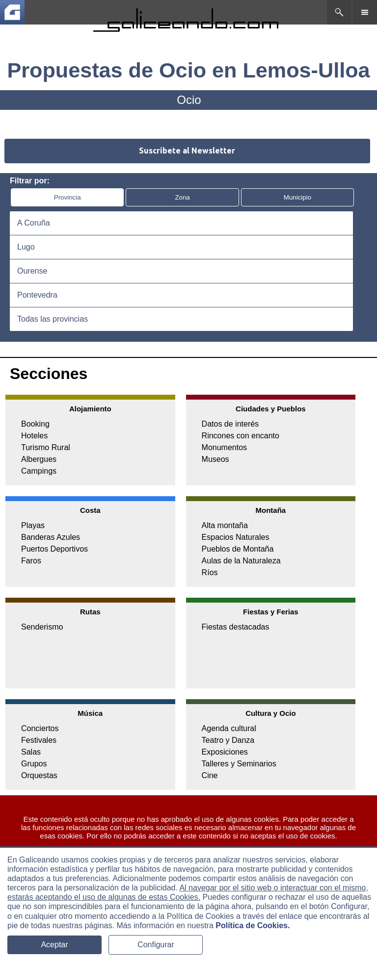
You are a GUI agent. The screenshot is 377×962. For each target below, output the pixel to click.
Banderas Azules (50, 537)
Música (90, 713)
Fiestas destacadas (235, 627)
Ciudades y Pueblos (271, 409)
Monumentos (224, 447)
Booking (35, 424)
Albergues (38, 459)
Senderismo (42, 627)
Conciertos (39, 728)
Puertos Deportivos (54, 549)
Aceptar (54, 944)
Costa (90, 510)
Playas (33, 525)
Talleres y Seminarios (239, 763)
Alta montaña (225, 525)
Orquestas (39, 775)
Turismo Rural (45, 447)
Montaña (271, 510)
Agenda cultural (229, 728)
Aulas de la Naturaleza (241, 561)
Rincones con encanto (240, 435)
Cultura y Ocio (270, 713)
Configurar (155, 944)
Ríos (210, 572)
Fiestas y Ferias (270, 612)
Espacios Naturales (235, 537)
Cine (210, 775)
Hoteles (34, 435)
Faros (31, 561)
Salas (31, 752)
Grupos (34, 763)
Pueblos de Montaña (238, 549)
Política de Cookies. (252, 925)
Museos (215, 459)
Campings (38, 471)
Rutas (90, 612)
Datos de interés (230, 424)
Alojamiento (90, 409)
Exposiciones (225, 752)
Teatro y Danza (228, 740)
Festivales (38, 740)
